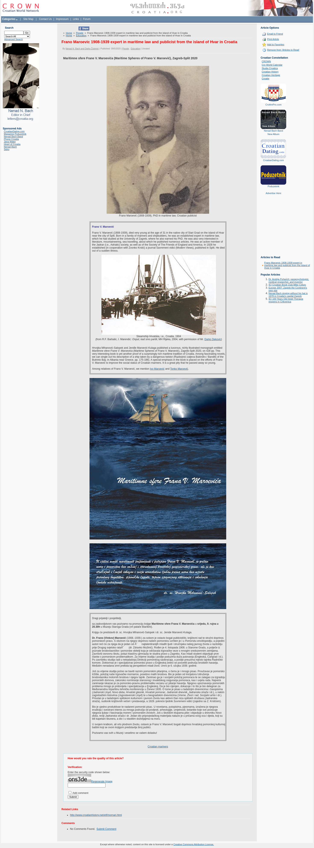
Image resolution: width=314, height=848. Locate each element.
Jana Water (10, 141)
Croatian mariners (158, 746)
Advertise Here (273, 193)
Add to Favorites (275, 44)
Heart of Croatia (12, 144)
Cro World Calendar (272, 65)
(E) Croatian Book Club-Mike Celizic (287, 284)
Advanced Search (13, 39)
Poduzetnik (273, 186)
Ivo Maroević (157, 368)
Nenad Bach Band (13, 136)
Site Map (28, 19)
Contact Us (45, 19)
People (79, 33)
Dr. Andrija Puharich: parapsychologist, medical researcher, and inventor (289, 280)
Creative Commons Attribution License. (193, 844)
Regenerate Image (101, 781)
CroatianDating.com (14, 131)
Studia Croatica (270, 68)
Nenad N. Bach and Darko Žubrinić (82, 48)
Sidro (6, 149)
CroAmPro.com (274, 104)
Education (81, 35)
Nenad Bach (10, 146)
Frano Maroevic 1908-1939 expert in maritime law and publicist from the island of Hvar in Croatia (287, 265)
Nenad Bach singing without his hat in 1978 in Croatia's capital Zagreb (288, 294)
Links (76, 19)
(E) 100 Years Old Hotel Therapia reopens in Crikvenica (286, 300)
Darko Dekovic (212, 339)
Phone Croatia (11, 139)
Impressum (62, 19)
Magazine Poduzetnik (15, 134)
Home (69, 33)
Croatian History (270, 71)
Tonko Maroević (179, 368)
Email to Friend (275, 34)
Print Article (273, 39)
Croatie (265, 78)
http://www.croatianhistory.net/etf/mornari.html (96, 815)
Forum (87, 19)
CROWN (266, 61)
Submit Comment (106, 828)
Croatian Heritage (271, 75)
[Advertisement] (273, 228)
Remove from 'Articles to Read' (283, 50)
